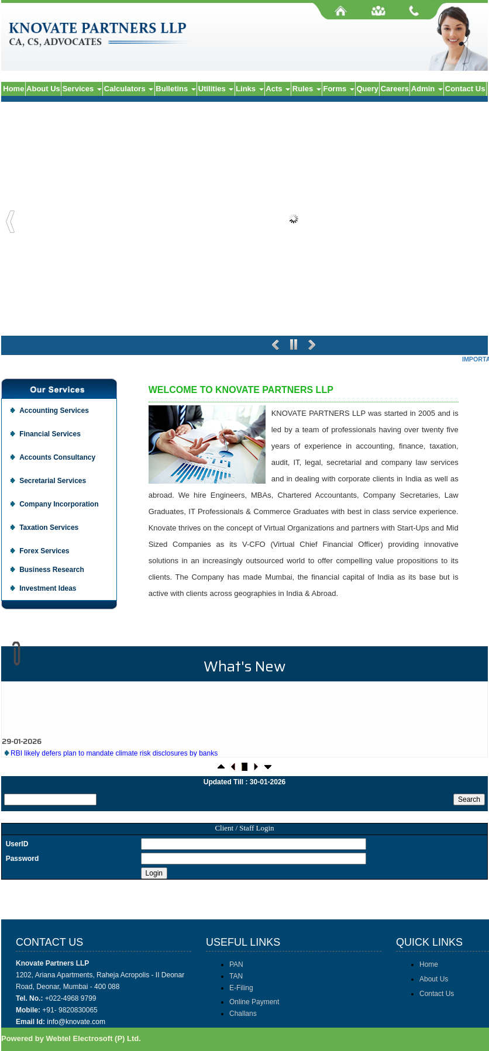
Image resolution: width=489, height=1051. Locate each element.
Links (250, 88)
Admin (427, 88)
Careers (395, 88)
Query (367, 88)
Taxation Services (48, 527)
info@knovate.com (76, 1022)
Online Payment (254, 1002)
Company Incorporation (58, 504)
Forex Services (44, 551)
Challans (243, 1013)
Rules (306, 88)
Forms (338, 88)
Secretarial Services (52, 481)
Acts (278, 88)
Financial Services (50, 434)
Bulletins (176, 88)
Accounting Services (54, 410)
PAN (236, 964)
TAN (236, 976)
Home (13, 88)
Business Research (51, 570)
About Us (43, 88)
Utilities (216, 88)
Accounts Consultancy (57, 457)
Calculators (128, 88)
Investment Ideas (47, 588)
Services (82, 88)
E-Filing (241, 988)
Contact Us (465, 88)
